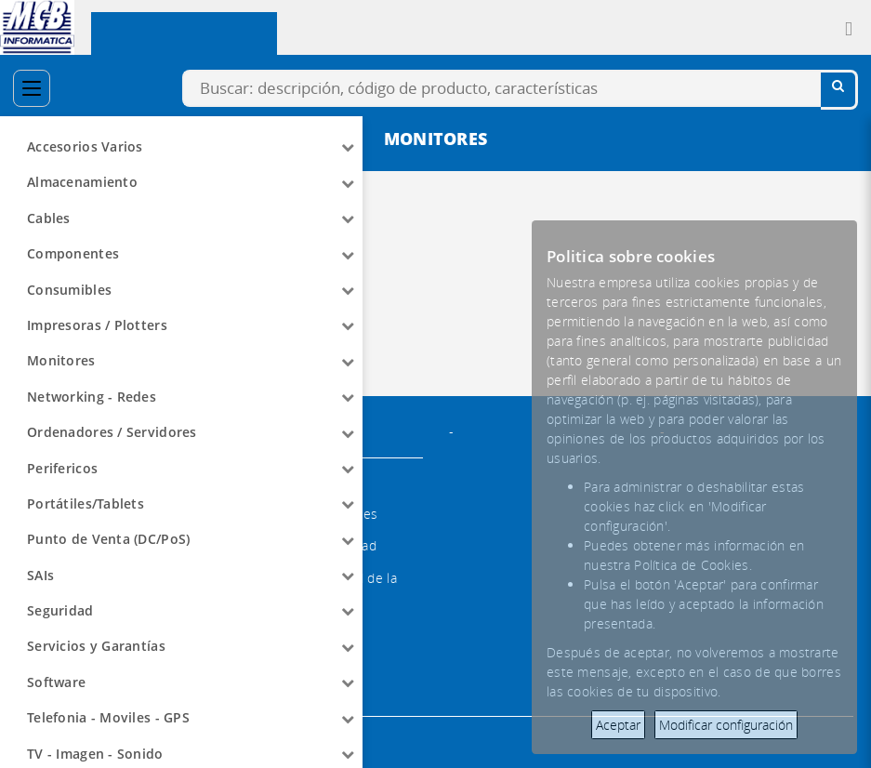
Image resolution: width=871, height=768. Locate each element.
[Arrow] (347, 147)
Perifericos (62, 468)
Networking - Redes (91, 396)
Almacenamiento (82, 182)
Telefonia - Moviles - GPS (108, 717)
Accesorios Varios (85, 146)
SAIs (40, 575)
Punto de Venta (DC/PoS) (108, 539)
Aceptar (618, 725)
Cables (49, 218)
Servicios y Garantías (96, 646)
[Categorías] (31, 88)
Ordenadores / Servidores (112, 432)
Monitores (61, 360)
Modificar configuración (726, 725)
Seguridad (60, 610)
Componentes (73, 253)
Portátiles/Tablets (85, 503)
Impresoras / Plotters (97, 325)
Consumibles (69, 289)
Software (56, 682)
